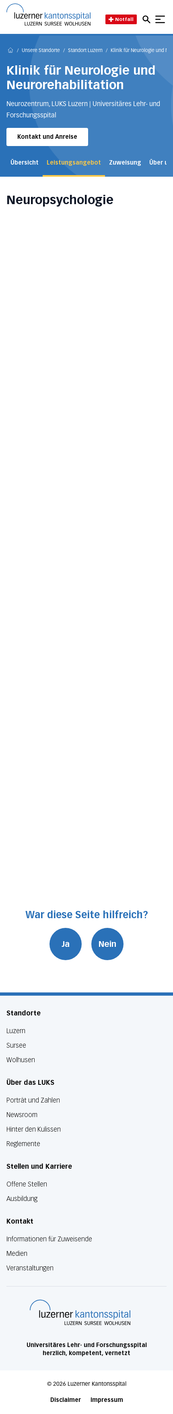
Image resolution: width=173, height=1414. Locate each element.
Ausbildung (21, 1199)
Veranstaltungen (30, 1268)
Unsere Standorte (41, 50)
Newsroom (21, 1115)
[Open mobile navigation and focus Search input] (148, 19)
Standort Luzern (85, 50)
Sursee (16, 1045)
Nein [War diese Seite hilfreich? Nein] (107, 944)
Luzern (15, 1031)
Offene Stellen (26, 1184)
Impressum (107, 1400)
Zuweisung (125, 162)
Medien (16, 1253)
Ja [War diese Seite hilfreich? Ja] (66, 944)
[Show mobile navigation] (160, 19)
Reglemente (23, 1144)
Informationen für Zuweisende (49, 1239)
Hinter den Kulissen (33, 1129)
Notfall (121, 19)
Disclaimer (65, 1400)
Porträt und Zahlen (33, 1100)
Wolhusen (20, 1060)
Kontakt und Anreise (47, 137)
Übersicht (24, 162)
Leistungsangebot (74, 162)
